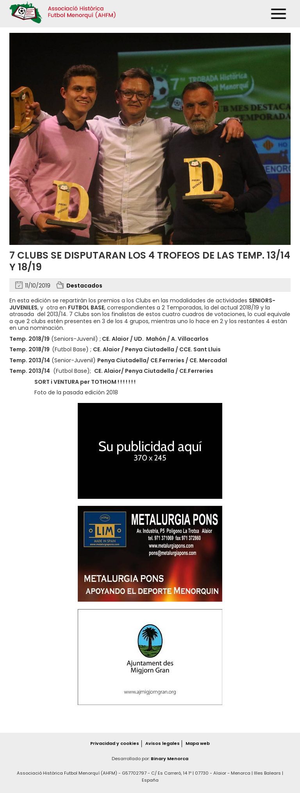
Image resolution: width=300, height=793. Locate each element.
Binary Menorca (169, 758)
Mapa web (198, 743)
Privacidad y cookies (114, 743)
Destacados (84, 286)
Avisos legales (162, 743)
